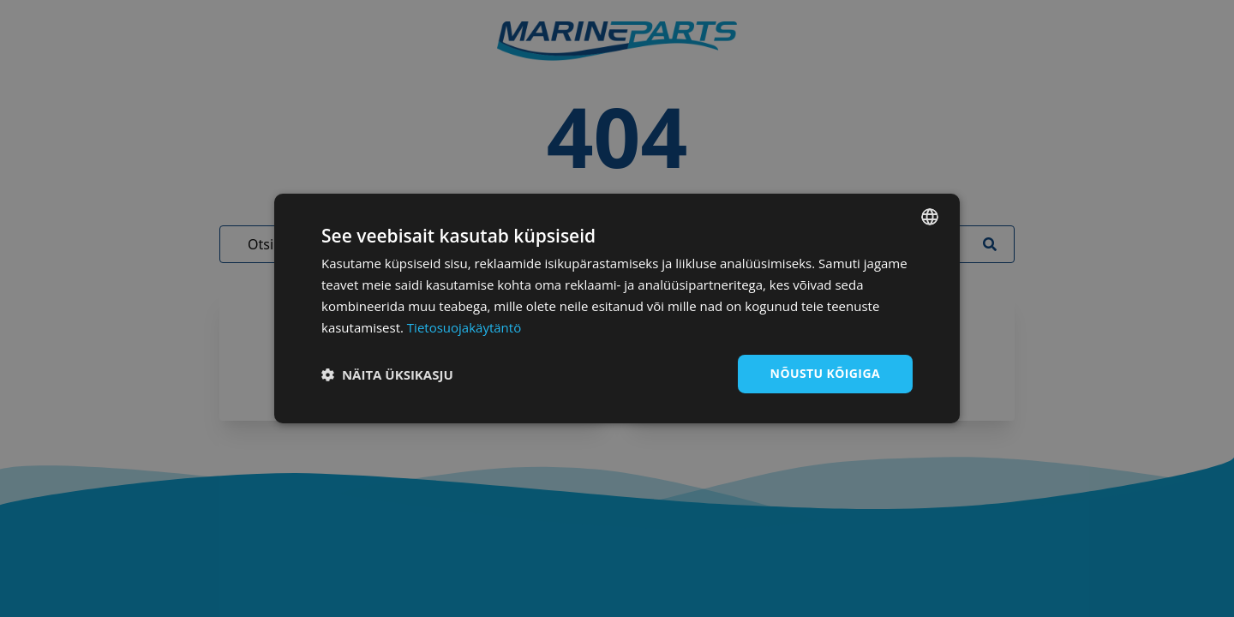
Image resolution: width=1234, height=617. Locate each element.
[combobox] (929, 216)
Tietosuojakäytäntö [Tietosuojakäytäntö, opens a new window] (464, 327)
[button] (387, 374)
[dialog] (617, 308)
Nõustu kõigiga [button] (825, 373)
